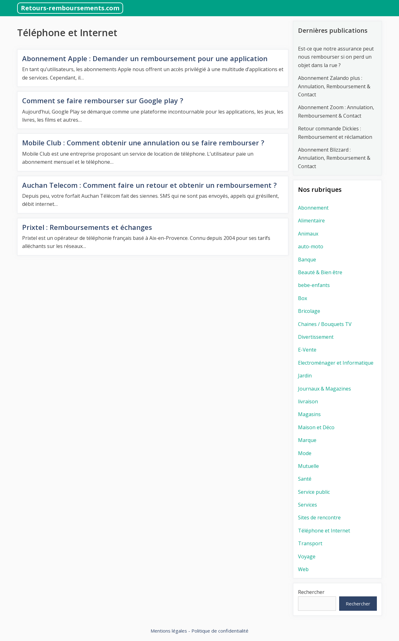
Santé (304, 478)
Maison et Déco (316, 427)
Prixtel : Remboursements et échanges (87, 227)
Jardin (305, 375)
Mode (304, 453)
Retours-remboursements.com (70, 8)
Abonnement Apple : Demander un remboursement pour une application (144, 58)
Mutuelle (308, 466)
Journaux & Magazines (324, 388)
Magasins (309, 414)
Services (307, 504)
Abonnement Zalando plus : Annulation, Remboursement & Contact (334, 86)
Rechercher (311, 592)
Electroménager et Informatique (335, 362)
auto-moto (310, 246)
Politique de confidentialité (219, 631)
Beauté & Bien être (320, 272)
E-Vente (307, 349)
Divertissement (316, 336)
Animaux (308, 233)
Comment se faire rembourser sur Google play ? (103, 100)
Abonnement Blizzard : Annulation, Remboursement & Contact (334, 158)
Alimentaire (311, 220)
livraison (308, 401)
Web (303, 569)
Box (302, 298)
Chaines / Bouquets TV (325, 324)
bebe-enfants (314, 285)
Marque (307, 440)
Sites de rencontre (319, 517)
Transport (310, 543)
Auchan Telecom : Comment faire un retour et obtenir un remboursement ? (149, 185)
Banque (307, 259)
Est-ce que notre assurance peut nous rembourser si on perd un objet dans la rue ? (336, 57)
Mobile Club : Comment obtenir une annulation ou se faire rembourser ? (143, 142)
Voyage (306, 556)
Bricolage (309, 311)
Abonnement (313, 207)
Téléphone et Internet (324, 530)
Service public (314, 491)
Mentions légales (169, 631)
